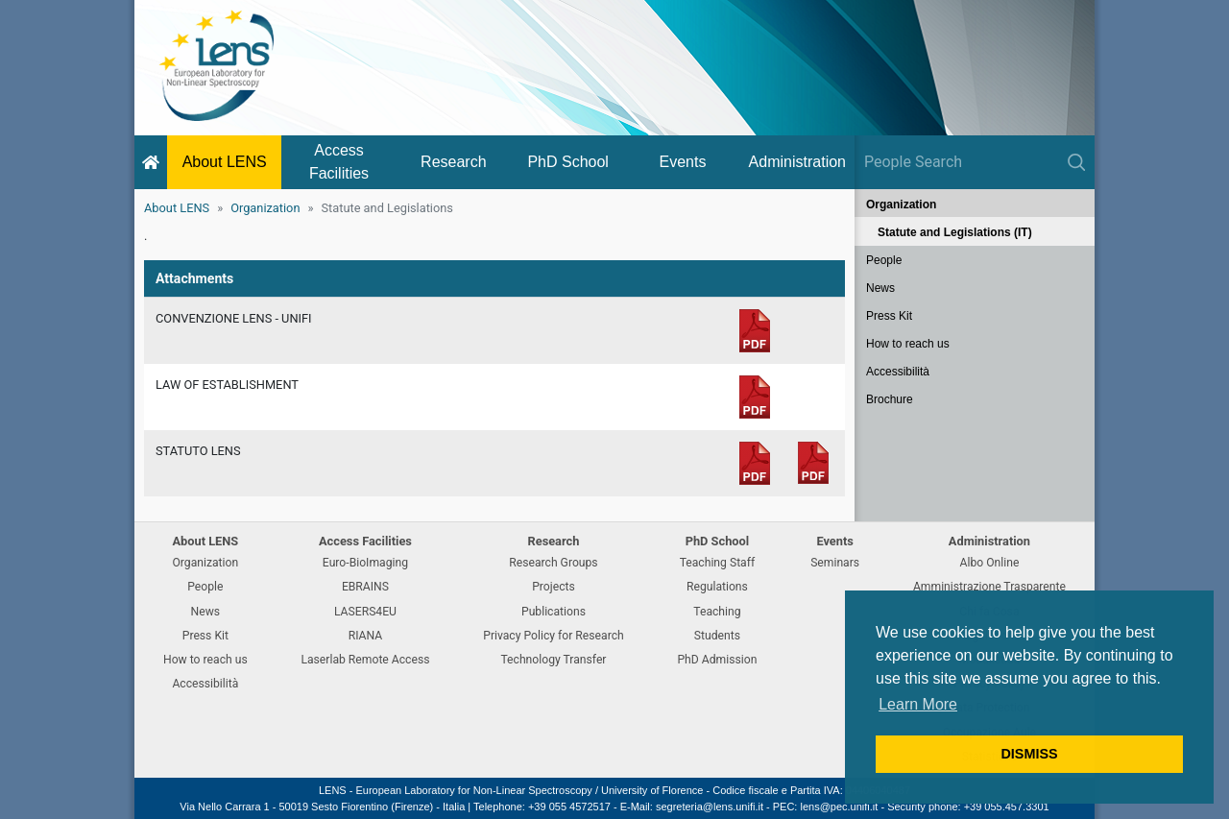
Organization (265, 208)
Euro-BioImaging (365, 562)
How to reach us (908, 343)
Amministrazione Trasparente (989, 586)
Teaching (716, 611)
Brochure (889, 399)
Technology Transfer (553, 659)
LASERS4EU (365, 611)
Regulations (717, 586)
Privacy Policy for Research (553, 635)
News (880, 288)
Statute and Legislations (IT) (955, 232)
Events (683, 162)
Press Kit (889, 316)
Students (717, 635)
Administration (797, 162)
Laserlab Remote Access (365, 659)
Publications (553, 611)
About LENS (224, 162)
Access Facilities (339, 161)
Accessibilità (897, 371)
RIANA (366, 635)
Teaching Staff (718, 562)
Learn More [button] (918, 704)
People (884, 260)
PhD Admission (717, 659)
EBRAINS (365, 586)
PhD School (568, 162)
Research (453, 162)
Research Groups (553, 562)
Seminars (834, 562)
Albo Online (990, 562)
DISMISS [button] (1028, 753)
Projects (553, 586)
